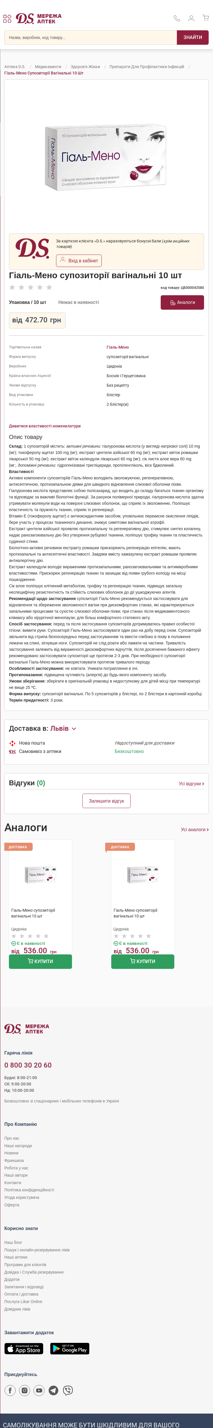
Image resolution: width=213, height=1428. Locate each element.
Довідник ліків (17, 1309)
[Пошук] (193, 37)
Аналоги (182, 302)
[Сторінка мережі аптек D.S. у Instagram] (24, 1392)
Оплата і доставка (21, 1294)
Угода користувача (21, 1197)
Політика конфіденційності (29, 1190)
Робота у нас (16, 1168)
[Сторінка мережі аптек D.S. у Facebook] (10, 1392)
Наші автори (16, 1175)
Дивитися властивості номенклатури (45, 426)
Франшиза (14, 1160)
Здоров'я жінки (85, 66)
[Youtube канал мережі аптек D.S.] (39, 1392)
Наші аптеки (15, 1257)
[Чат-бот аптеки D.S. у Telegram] (53, 1392)
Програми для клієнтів (25, 1264)
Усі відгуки (191, 784)
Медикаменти (48, 66)
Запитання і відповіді (24, 1287)
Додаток (12, 1279)
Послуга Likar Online (23, 1301)
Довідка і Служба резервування (34, 1272)
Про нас (11, 1138)
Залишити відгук (106, 801)
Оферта (11, 1205)
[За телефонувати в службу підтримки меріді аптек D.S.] (176, 20)
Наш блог (13, 1242)
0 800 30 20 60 (28, 1065)
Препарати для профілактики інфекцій (147, 66)
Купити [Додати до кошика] (40, 961)
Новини (11, 1153)
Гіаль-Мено (118, 347)
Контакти (12, 1182)
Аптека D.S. (14, 66)
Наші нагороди (18, 1145)
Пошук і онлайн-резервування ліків (37, 1250)
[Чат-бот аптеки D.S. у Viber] (68, 1392)
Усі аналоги (195, 830)
